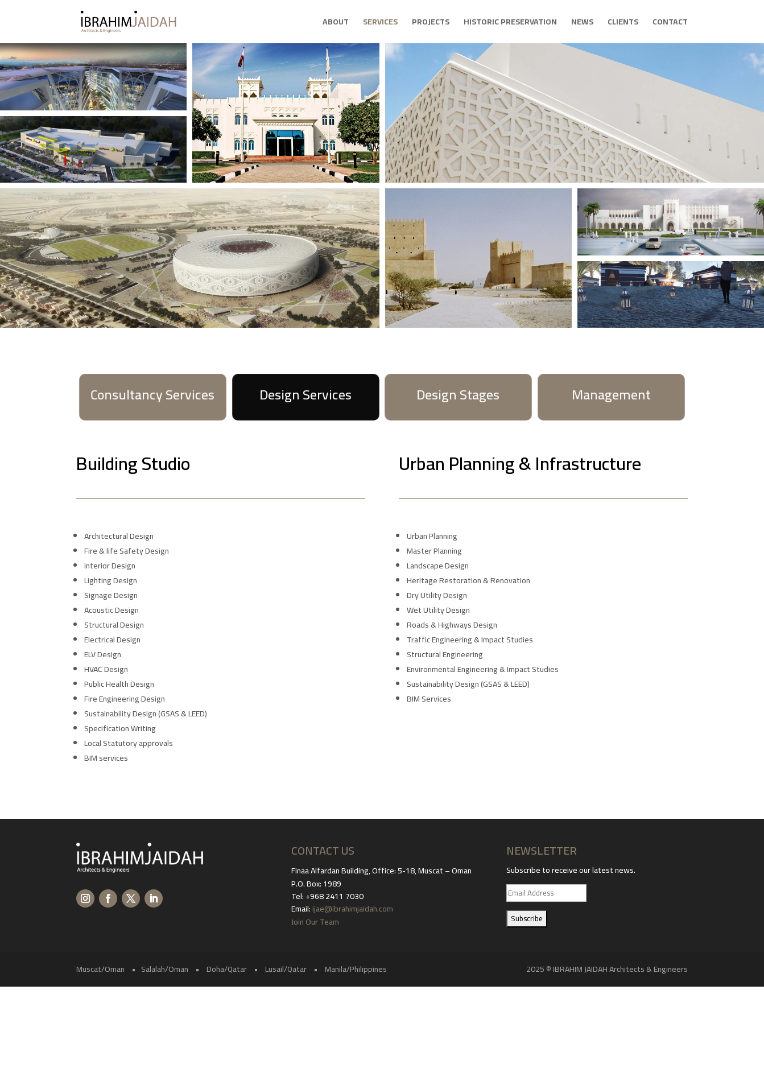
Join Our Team (316, 921)
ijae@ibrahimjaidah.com (352, 908)
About (336, 23)
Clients (623, 23)
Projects (430, 23)
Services (380, 23)
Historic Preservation (510, 23)
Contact (670, 23)
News (582, 23)
